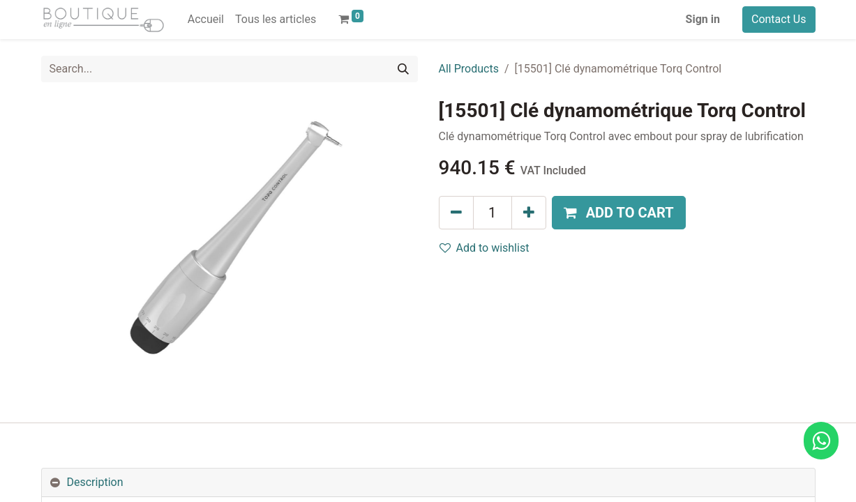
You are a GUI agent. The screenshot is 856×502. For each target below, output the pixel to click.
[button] (619, 212)
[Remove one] (456, 212)
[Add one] (528, 212)
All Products (469, 68)
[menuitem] (206, 19)
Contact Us (778, 19)
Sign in (703, 19)
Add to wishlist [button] (485, 247)
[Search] (403, 69)
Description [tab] (95, 482)
